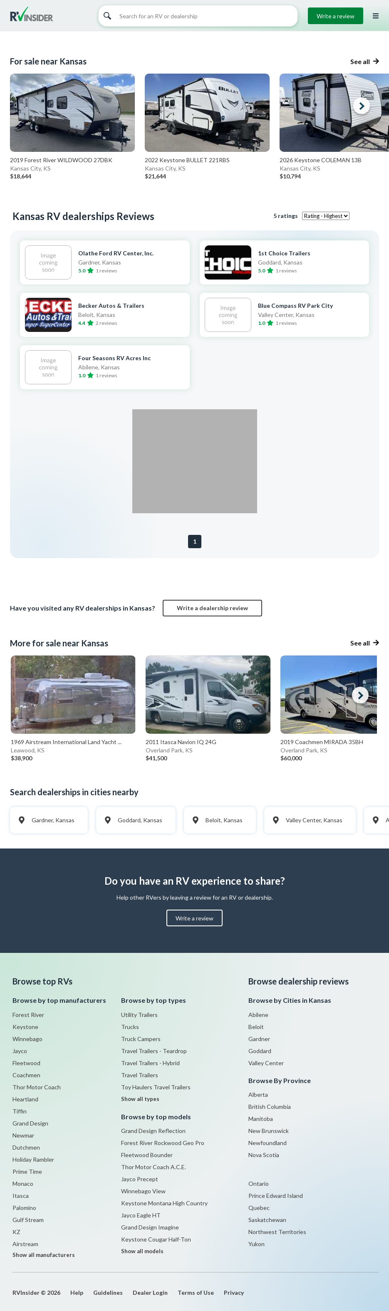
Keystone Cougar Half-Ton (156, 1239)
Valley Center (266, 1062)
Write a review (335, 16)
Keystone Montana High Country (164, 1203)
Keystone (25, 1026)
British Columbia (269, 1106)
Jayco (19, 1050)
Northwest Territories (277, 1231)
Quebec (259, 1207)
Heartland (25, 1099)
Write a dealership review (212, 607)
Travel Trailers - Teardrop (154, 1050)
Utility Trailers (139, 1014)
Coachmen (26, 1074)
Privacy (234, 1292)
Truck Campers (141, 1038)
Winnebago (27, 1038)
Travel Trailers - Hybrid (150, 1062)
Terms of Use (196, 1292)
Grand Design (30, 1123)
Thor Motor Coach (36, 1087)
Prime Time (27, 1171)
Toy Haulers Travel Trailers (156, 1087)
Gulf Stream (28, 1219)
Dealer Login (150, 1292)
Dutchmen (26, 1147)
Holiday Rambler (33, 1159)
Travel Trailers (139, 1074)
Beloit (256, 1026)
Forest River (28, 1014)
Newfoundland (267, 1142)
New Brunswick (268, 1130)
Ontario (258, 1183)
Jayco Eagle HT (141, 1215)
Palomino (24, 1207)
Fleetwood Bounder (147, 1154)
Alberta (258, 1094)
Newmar (23, 1135)
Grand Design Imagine (150, 1227)
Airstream (25, 1243)
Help (76, 1292)
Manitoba (260, 1118)
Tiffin (19, 1111)
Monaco (22, 1183)
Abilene (258, 1014)
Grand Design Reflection (153, 1130)
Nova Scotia (263, 1154)
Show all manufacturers (43, 1255)
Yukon (256, 1243)
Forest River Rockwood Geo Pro (162, 1142)
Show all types (140, 1099)
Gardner (259, 1038)
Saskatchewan (267, 1219)
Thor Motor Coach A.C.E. (153, 1166)
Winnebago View (143, 1191)
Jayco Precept (139, 1178)
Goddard (259, 1050)
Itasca (20, 1195)
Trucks (130, 1026)
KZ (16, 1231)
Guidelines (108, 1292)
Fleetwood (26, 1062)
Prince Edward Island (275, 1195)
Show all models (142, 1251)
